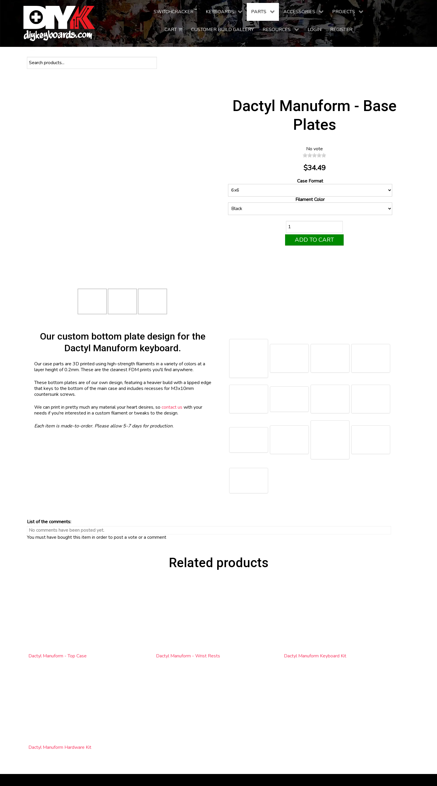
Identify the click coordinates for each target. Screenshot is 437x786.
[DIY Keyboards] (59, 23)
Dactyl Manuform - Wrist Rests (188, 656)
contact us (172, 407)
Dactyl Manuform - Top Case (57, 656)
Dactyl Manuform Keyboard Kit (315, 656)
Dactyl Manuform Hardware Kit (59, 747)
